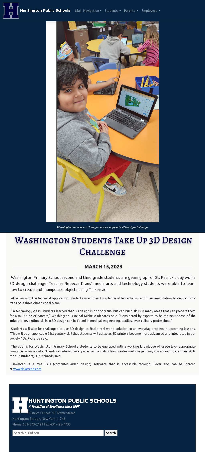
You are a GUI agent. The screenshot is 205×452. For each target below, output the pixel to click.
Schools (103, 400)
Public (79, 400)
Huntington (48, 400)
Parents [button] (130, 10)
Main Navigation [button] (87, 10)
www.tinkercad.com (27, 369)
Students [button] (112, 10)
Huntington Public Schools (36, 11)
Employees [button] (150, 10)
